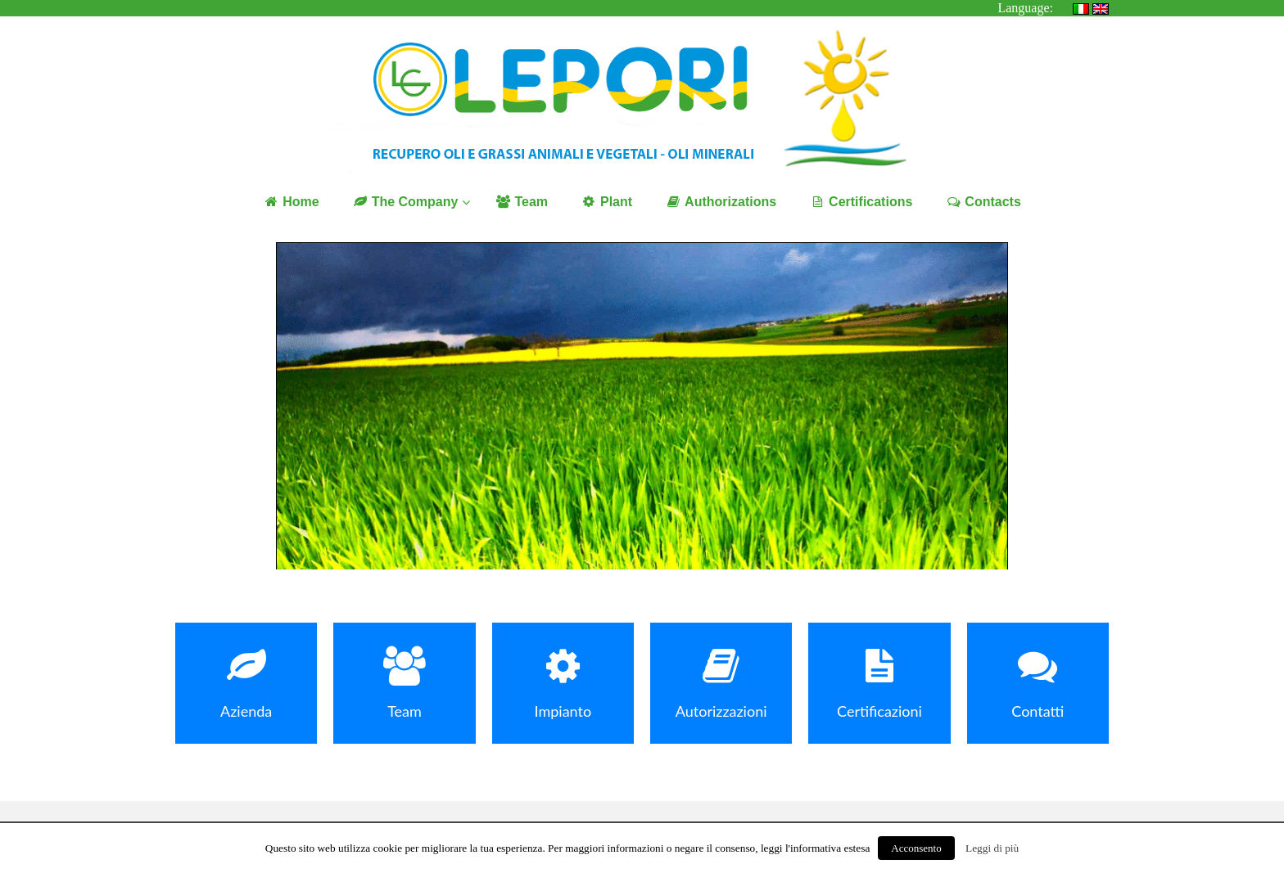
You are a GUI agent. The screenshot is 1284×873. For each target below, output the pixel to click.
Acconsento (916, 848)
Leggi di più (992, 848)
